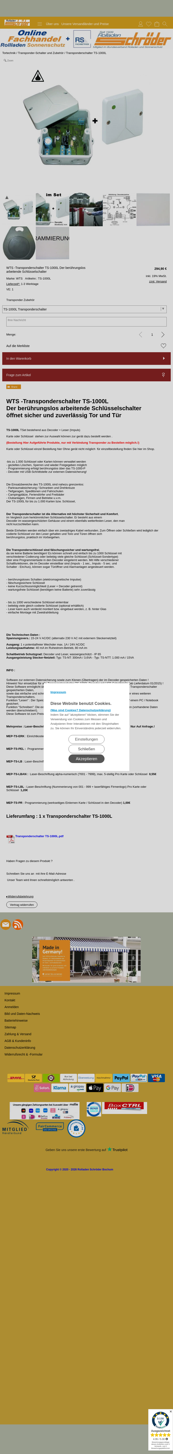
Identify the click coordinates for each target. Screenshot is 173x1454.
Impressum (58, 692)
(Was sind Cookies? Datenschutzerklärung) (80, 710)
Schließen (86, 749)
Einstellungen (86, 739)
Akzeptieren (86, 759)
